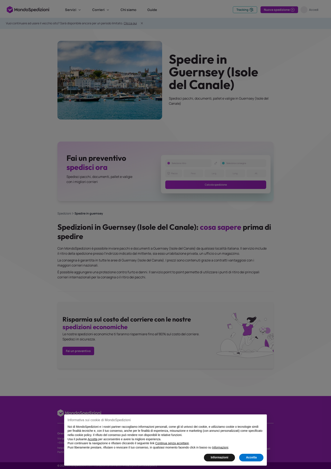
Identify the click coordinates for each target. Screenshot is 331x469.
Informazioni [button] (219, 457)
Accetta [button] (251, 457)
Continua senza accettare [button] (172, 443)
